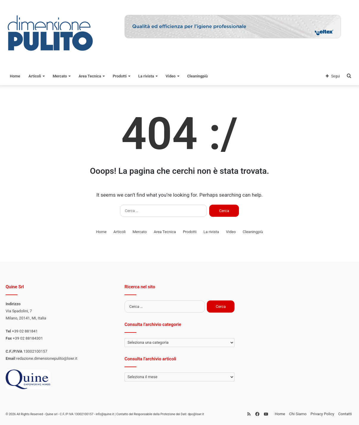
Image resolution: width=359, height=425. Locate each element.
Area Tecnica (89, 76)
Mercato (60, 76)
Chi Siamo (298, 414)
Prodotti (120, 76)
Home (15, 76)
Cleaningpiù (197, 76)
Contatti (345, 414)
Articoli (35, 76)
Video (171, 76)
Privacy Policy (322, 414)
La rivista (146, 76)
